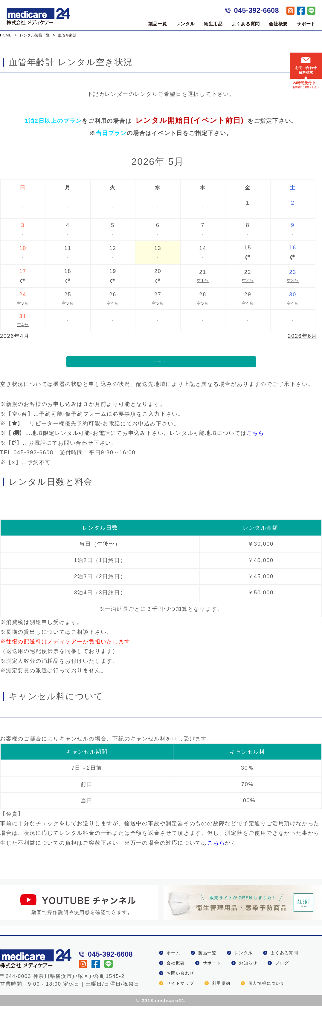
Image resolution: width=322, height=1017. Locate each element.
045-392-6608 (256, 10)
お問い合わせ (180, 984)
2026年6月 (302, 336)
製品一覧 (157, 23)
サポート (306, 23)
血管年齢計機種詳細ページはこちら (161, 367)
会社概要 (278, 23)
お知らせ (248, 974)
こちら (255, 444)
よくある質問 (246, 23)
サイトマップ (180, 994)
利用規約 (221, 994)
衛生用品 (213, 23)
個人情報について (266, 994)
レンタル (185, 23)
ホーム (173, 963)
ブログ (282, 974)
